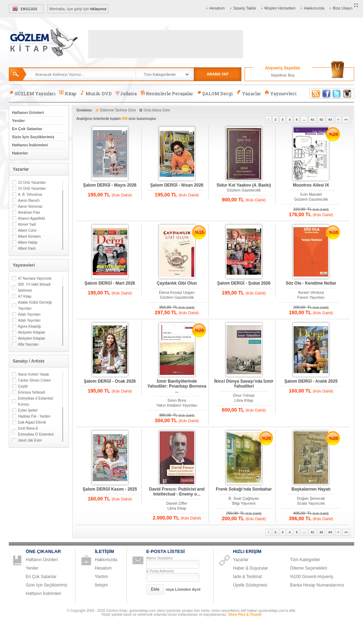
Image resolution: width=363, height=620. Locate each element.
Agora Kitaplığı (29, 326)
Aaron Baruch (28, 200)
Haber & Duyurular (250, 568)
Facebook (326, 93)
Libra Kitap (243, 400)
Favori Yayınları (311, 297)
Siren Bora (176, 400)
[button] (155, 589)
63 (330, 119)
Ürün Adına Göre (157, 110)
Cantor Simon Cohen (34, 380)
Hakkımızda (314, 8)
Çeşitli (22, 386)
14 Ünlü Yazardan (32, 188)
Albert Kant (26, 248)
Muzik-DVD (96, 93)
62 (321, 119)
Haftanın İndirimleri (30, 145)
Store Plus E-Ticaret (245, 614)
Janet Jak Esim (30, 440)
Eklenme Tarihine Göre (118, 110)
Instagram (347, 93)
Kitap (67, 93)
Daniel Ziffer (176, 503)
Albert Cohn (27, 230)
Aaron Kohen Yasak (33, 374)
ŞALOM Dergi (215, 93)
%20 (333, 134)
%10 (333, 232)
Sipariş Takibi (244, 8)
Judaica (126, 93)
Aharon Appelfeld (31, 218)
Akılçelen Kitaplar (31, 332)
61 (312, 119)
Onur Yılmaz (244, 395)
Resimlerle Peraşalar (166, 93)
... (304, 119)
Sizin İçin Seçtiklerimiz (33, 137)
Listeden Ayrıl (188, 589)
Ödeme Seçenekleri (308, 568)
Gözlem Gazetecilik (244, 190)
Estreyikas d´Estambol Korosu (35, 401)
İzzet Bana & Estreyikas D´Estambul (36, 431)
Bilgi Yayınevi (244, 503)
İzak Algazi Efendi (32, 422)
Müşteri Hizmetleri (279, 8)
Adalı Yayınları (29, 314)
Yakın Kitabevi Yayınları (176, 405)
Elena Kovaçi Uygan (177, 292)
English (26, 8)
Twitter (337, 93)
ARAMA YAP (217, 74)
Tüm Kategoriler (305, 559)
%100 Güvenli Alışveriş (311, 576)
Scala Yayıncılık (311, 503)
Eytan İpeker (28, 410)
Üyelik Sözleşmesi (250, 585)
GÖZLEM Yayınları (32, 93)
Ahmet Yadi (27, 224)
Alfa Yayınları (28, 344)
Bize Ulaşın (342, 8)
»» (346, 119)
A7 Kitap (24, 296)
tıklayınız (98, 9)
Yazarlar (248, 93)
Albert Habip (27, 242)
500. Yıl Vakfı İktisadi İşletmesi (34, 287)
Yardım (101, 576)
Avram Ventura (311, 292)
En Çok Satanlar (27, 129)
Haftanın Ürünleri (28, 112)
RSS (314, 93)
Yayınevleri (280, 93)
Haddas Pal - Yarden (34, 416)
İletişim (101, 585)
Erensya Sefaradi (31, 392)
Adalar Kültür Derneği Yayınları (35, 305)
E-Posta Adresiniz (160, 571)
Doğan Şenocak (311, 498)
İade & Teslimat (247, 576)
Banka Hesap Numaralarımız (317, 585)
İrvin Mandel (311, 194)
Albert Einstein (29, 236)
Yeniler (18, 120)
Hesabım (217, 8)
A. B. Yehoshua (30, 194)
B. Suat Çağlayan (243, 498)
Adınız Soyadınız (159, 558)
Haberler (20, 153)
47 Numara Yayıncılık (34, 278)
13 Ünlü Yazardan (32, 182)
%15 (199, 232)
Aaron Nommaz (30, 206)
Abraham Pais (29, 212)
